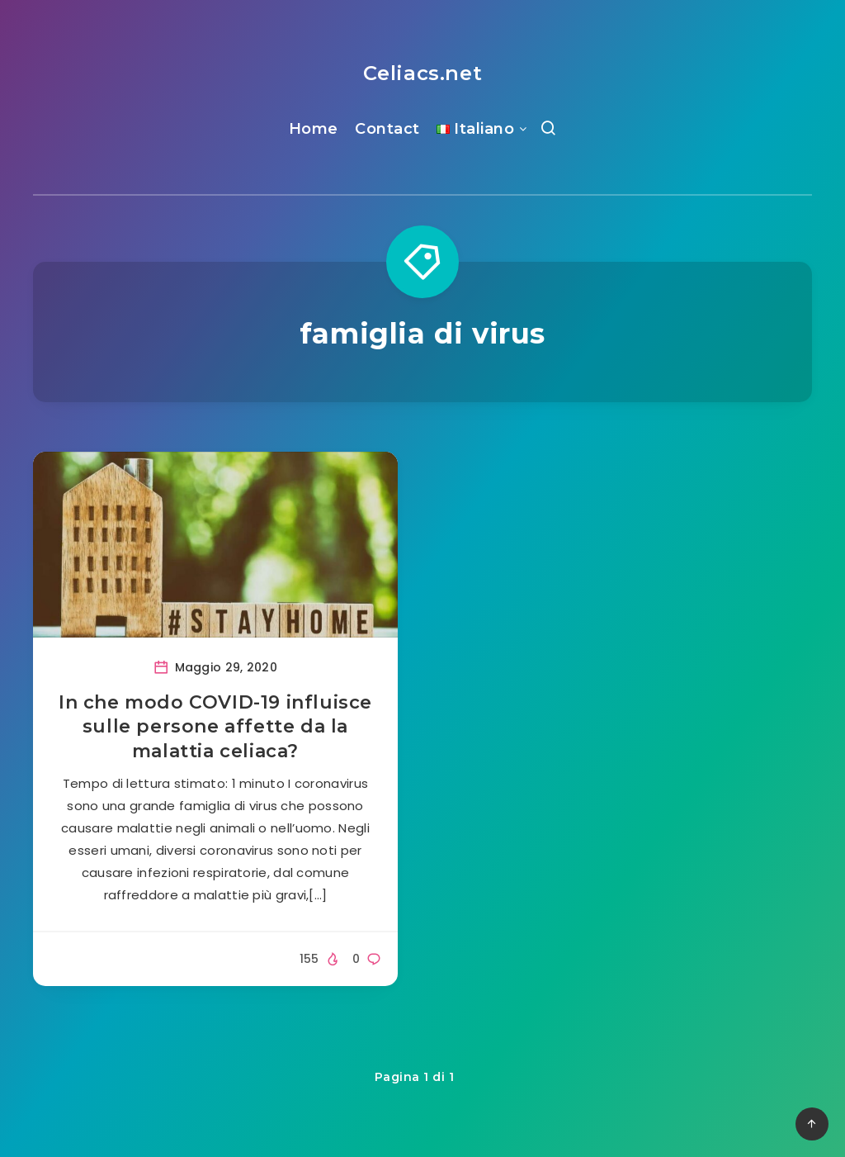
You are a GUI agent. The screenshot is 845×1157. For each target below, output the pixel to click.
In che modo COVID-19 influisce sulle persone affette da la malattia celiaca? (215, 726)
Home (313, 129)
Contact (387, 129)
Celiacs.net (423, 73)
